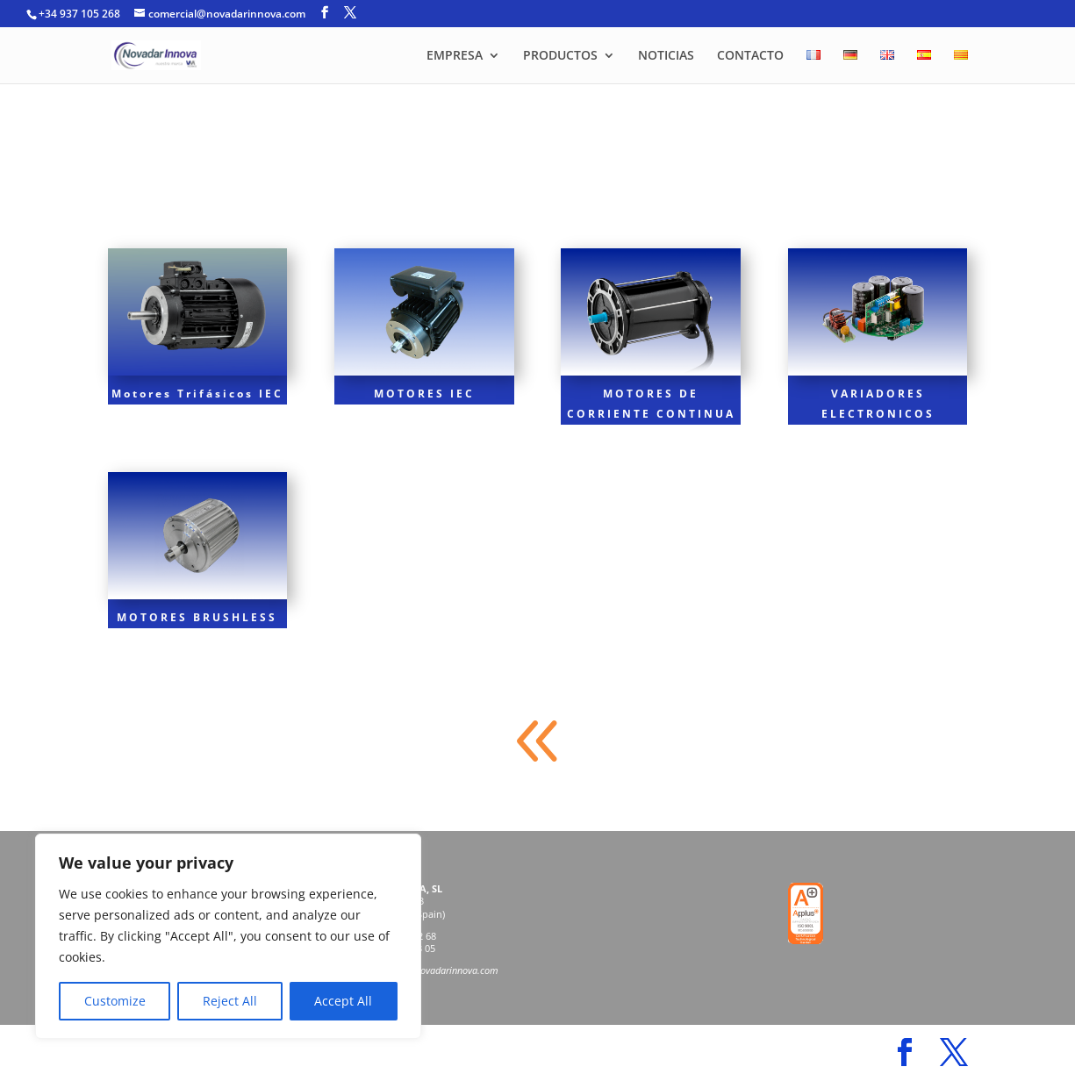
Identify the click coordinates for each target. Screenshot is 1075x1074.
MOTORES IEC (424, 393)
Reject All (230, 1000)
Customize (115, 1000)
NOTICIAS (666, 56)
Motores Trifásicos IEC (197, 393)
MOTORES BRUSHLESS (197, 617)
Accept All (343, 1000)
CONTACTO (750, 56)
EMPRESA (454, 56)
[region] (228, 936)
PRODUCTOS (560, 56)
